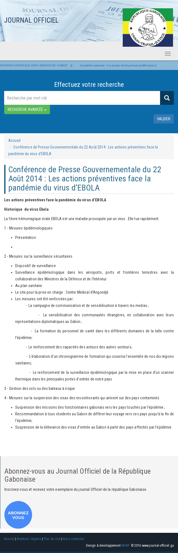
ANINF (125, 545)
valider (163, 119)
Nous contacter (73, 539)
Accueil (14, 140)
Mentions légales (29, 539)
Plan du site (52, 539)
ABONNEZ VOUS (18, 515)
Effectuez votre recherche (89, 84)
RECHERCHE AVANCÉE (27, 109)
